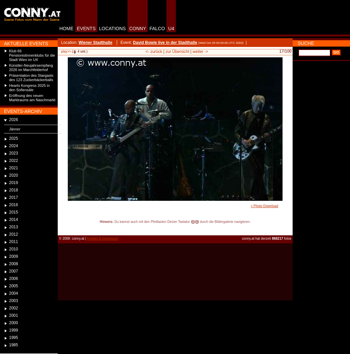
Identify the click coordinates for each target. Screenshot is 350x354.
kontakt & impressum (102, 238)
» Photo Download (264, 206)
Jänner (14, 129)
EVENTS (86, 28)
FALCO (157, 28)
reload (63, 228)
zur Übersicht (177, 51)
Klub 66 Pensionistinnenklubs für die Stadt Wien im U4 (32, 55)
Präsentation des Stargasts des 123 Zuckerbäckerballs (31, 77)
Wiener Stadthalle (95, 42)
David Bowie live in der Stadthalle (165, 42)
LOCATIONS (112, 28)
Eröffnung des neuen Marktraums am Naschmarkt (32, 98)
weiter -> (200, 51)
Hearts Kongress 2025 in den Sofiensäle (29, 87)
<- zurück (154, 51)
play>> (66, 51)
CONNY (137, 28)
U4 (171, 28)
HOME (66, 28)
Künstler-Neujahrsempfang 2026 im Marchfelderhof (31, 67)
